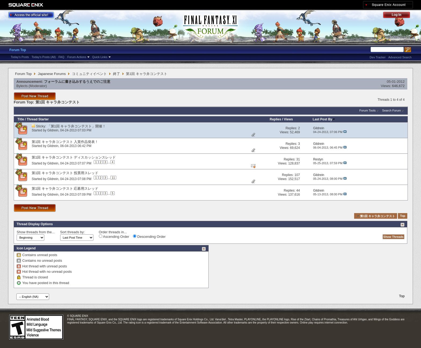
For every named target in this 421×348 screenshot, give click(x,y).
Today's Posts (20, 57)
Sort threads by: (72, 232)
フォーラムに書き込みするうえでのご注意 (77, 82)
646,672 (398, 86)
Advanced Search (400, 57)
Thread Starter (38, 119)
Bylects (22, 86)
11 (113, 177)
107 (297, 175)
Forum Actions (76, 57)
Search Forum (391, 110)
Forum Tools (368, 110)
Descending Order (149, 236)
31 (298, 159)
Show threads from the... (36, 232)
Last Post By (324, 119)
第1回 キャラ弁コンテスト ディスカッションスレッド (74, 157)
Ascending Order (114, 236)
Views (288, 119)
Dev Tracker (378, 57)
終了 (116, 74)
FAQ (61, 57)
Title (20, 119)
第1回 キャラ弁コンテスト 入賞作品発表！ (65, 142)
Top (402, 216)
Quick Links (99, 57)
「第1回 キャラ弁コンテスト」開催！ (76, 126)
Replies (275, 119)
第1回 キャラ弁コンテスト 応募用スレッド (65, 188)
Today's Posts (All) (44, 57)
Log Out (399, 16)
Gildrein (52, 130)
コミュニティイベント (89, 74)
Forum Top (17, 50)
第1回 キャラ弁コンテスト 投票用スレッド (65, 173)
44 (298, 190)
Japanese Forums (52, 74)
